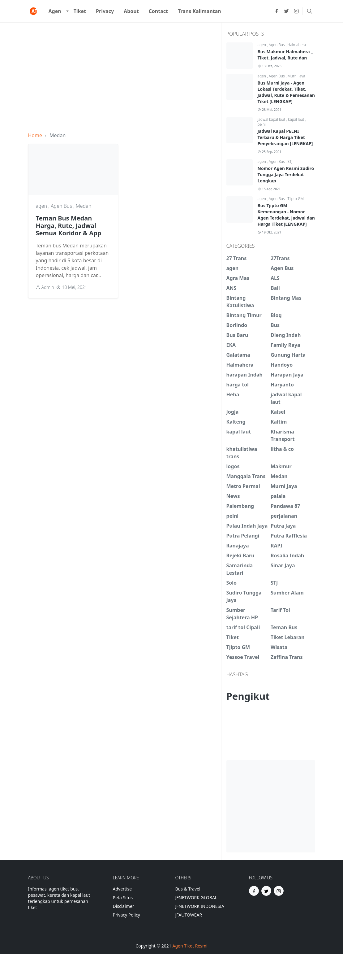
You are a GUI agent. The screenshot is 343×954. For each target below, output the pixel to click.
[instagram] (296, 11)
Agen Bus (62, 206)
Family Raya (285, 345)
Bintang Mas (286, 297)
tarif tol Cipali (243, 627)
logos (233, 466)
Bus (275, 325)
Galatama (238, 354)
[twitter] (286, 11)
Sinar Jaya (283, 565)
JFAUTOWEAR (188, 915)
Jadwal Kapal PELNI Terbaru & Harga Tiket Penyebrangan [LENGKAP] (285, 137)
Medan (83, 206)
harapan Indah (244, 374)
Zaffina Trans (286, 657)
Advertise (122, 889)
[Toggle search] (309, 11)
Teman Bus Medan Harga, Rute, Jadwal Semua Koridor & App (68, 225)
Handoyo (282, 364)
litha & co (282, 449)
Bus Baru (237, 335)
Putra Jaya (283, 525)
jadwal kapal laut (272, 119)
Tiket (232, 637)
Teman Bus (284, 627)
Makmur (281, 466)
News (233, 496)
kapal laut (296, 119)
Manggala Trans (246, 476)
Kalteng (236, 421)
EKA (231, 345)
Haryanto (282, 384)
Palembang (240, 506)
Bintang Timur (244, 315)
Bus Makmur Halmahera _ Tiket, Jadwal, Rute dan (285, 55)
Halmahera (297, 44)
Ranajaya (237, 545)
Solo (231, 582)
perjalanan (284, 515)
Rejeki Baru (240, 555)
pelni (262, 124)
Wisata (279, 647)
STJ (290, 161)
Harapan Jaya (287, 374)
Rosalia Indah (287, 555)
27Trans (280, 258)
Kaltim (279, 421)
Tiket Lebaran (288, 637)
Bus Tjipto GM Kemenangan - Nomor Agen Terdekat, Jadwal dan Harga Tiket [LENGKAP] (286, 215)
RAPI (276, 545)
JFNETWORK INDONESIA (199, 906)
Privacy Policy (126, 915)
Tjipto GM (296, 198)
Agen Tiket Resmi (189, 946)
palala (278, 496)
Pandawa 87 (285, 506)
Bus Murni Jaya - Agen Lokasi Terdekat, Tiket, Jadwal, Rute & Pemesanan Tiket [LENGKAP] (286, 92)
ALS (275, 278)
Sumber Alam (287, 592)
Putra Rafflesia (289, 535)
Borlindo (236, 325)
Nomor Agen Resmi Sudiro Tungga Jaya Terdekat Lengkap (286, 174)
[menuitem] (55, 11)
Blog (276, 315)
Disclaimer (123, 906)
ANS (231, 288)
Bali (275, 288)
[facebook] (276, 11)
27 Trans (236, 258)
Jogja (232, 411)
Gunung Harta (288, 354)
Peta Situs (123, 897)
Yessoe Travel (242, 657)
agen (42, 206)
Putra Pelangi (242, 535)
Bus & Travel (187, 889)
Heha (232, 394)
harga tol (237, 384)
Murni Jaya (296, 76)
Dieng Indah (286, 335)
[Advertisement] (122, 73)
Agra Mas (237, 278)
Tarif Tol (280, 610)
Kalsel (278, 411)
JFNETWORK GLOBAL (196, 897)
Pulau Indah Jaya (247, 525)
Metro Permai (243, 486)
